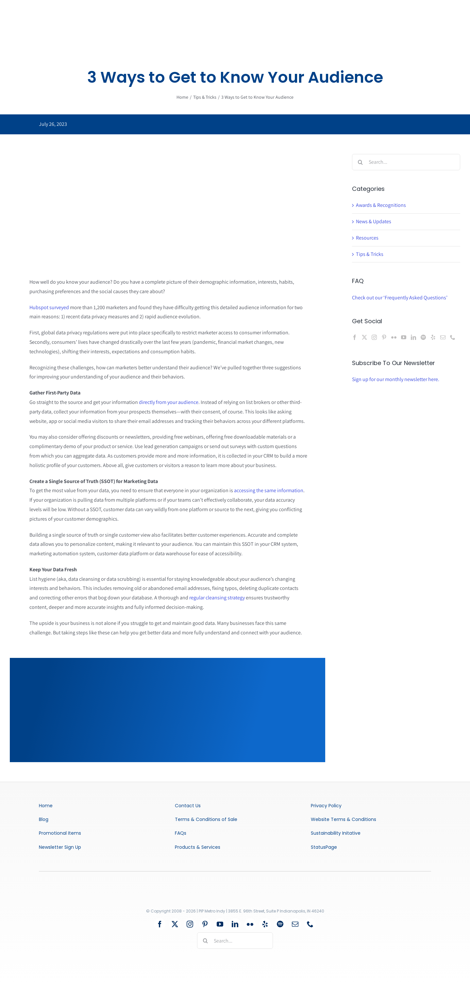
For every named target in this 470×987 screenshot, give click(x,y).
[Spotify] (423, 337)
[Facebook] (354, 337)
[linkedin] (235, 924)
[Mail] (442, 337)
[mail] (295, 924)
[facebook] (160, 924)
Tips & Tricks (369, 254)
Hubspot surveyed (49, 307)
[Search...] (406, 162)
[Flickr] (393, 337)
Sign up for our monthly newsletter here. (395, 379)
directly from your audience (168, 402)
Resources (367, 237)
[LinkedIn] (413, 337)
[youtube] (220, 924)
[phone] (310, 924)
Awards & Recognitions (381, 205)
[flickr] (250, 924)
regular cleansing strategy (217, 597)
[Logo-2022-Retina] (210, 883)
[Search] (360, 162)
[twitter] (175, 924)
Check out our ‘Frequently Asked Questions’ (399, 297)
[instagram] (190, 924)
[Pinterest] (384, 337)
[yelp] (265, 924)
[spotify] (280, 924)
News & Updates (373, 221)
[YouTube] (403, 337)
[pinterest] (205, 924)
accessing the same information (268, 490)
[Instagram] (374, 337)
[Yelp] (433, 337)
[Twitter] (364, 337)
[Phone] (452, 337)
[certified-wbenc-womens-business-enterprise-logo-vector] (255, 884)
